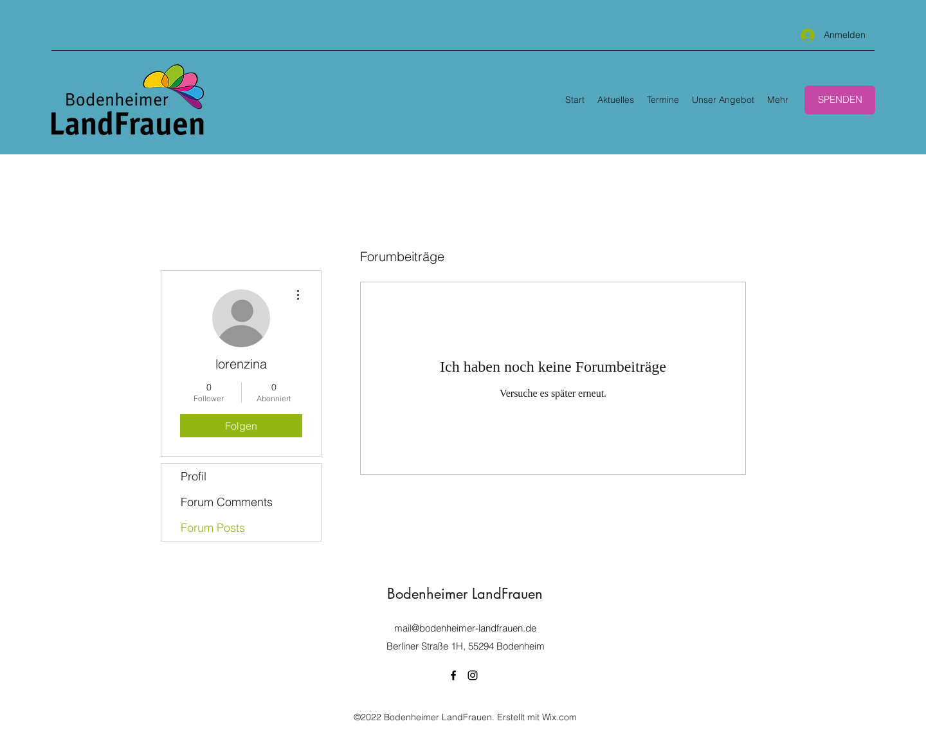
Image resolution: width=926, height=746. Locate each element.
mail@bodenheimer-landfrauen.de (465, 628)
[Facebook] (453, 675)
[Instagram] (472, 675)
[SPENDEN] (839, 100)
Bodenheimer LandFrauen (465, 594)
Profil (193, 476)
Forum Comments (227, 502)
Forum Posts (213, 527)
